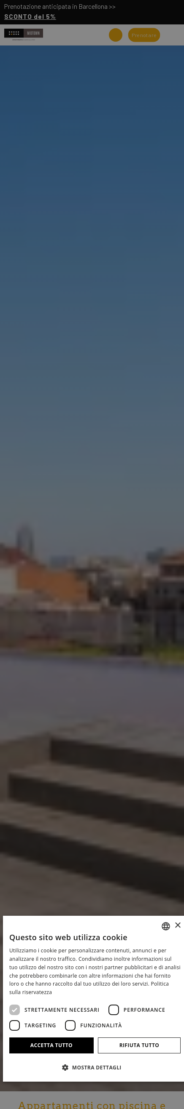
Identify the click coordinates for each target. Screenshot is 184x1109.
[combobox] (166, 926)
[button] (95, 1067)
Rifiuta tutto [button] (139, 1045)
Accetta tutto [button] (51, 1045)
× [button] (177, 925)
